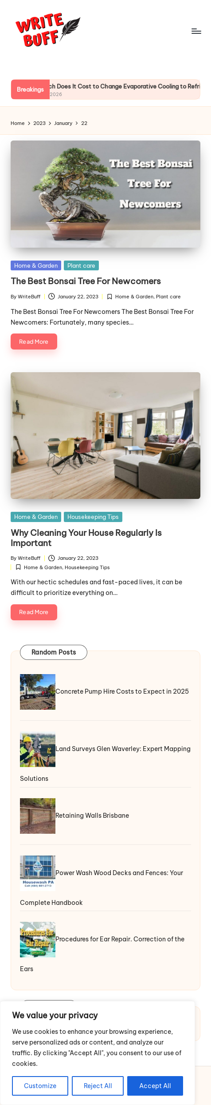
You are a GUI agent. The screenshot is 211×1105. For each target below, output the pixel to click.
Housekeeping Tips (93, 516)
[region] (97, 1053)
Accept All (155, 1086)
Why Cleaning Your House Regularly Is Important (86, 537)
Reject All (98, 1086)
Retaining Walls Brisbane (92, 815)
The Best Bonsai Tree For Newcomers (86, 281)
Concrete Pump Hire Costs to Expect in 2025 (122, 691)
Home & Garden (36, 265)
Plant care (81, 265)
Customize (40, 1086)
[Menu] (195, 30)
